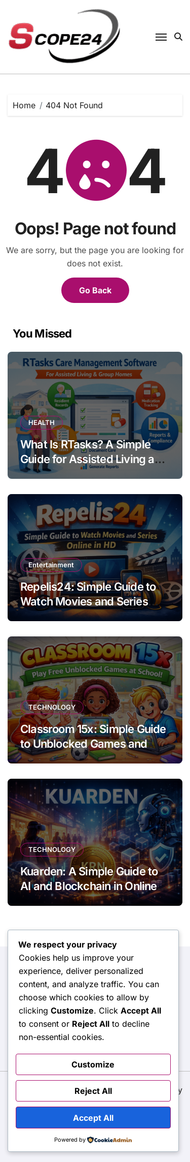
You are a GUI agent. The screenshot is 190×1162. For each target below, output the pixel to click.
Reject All (93, 1091)
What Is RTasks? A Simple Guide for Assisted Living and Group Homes (93, 459)
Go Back (95, 290)
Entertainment (51, 565)
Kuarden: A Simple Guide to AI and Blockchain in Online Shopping (89, 886)
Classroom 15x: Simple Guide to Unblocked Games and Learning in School (93, 743)
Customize (93, 1064)
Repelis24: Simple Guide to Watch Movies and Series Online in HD (88, 601)
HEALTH (41, 422)
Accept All (93, 1118)
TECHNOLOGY (51, 707)
